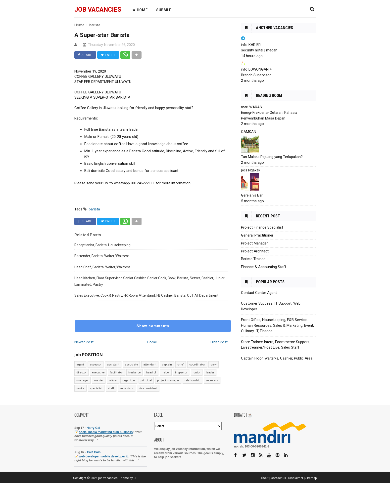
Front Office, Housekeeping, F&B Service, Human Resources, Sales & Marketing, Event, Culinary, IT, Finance (277, 325)
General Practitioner (257, 235)
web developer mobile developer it (103, 456)
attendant (149, 364)
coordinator (197, 364)
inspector (181, 372)
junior (196, 372)
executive (98, 372)
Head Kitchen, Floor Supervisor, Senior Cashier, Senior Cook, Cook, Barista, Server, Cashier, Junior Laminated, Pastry (149, 281)
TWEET (108, 55)
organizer (128, 380)
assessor (95, 364)
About (264, 478)
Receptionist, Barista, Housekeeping (102, 245)
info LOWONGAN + (256, 69)
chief (180, 364)
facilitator (116, 372)
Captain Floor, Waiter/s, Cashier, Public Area (276, 358)
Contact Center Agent (259, 292)
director (81, 372)
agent (80, 364)
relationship (192, 380)
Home (152, 342)
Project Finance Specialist (262, 227)
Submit (163, 10)
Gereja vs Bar (252, 195)
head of (151, 372)
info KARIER (251, 44)
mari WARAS (251, 107)
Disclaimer (295, 478)
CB (136, 478)
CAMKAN (248, 131)
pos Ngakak (250, 170)
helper (166, 372)
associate (131, 364)
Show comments (153, 326)
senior (80, 388)
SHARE (85, 55)
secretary (212, 380)
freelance (134, 372)
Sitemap (311, 478)
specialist (96, 388)
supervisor (126, 388)
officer (113, 380)
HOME (140, 10)
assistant (113, 364)
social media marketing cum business (106, 432)
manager (82, 380)
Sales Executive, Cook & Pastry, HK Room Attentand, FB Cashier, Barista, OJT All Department (146, 295)
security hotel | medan (259, 50)
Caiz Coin (94, 452)
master (98, 380)
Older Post (219, 342)
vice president (148, 388)
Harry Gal (93, 428)
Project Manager (254, 243)
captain (167, 364)
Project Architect (255, 251)
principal (146, 380)
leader (210, 372)
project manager (168, 380)
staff (111, 388)
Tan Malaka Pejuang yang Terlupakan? (272, 157)
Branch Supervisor (256, 75)
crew (213, 364)
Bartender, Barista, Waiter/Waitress (102, 256)
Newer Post (84, 342)
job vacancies (97, 9)
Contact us (278, 478)
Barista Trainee (253, 259)
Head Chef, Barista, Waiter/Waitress (102, 267)
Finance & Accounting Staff (263, 267)
